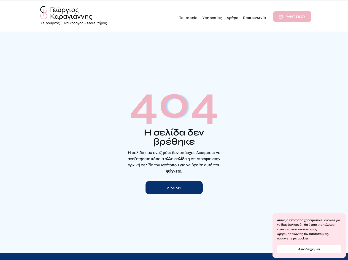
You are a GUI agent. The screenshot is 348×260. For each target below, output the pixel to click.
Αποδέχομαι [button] (309, 249)
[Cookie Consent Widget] (309, 235)
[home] (74, 16)
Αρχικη (174, 188)
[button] (188, 17)
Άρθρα (233, 18)
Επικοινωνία (254, 18)
